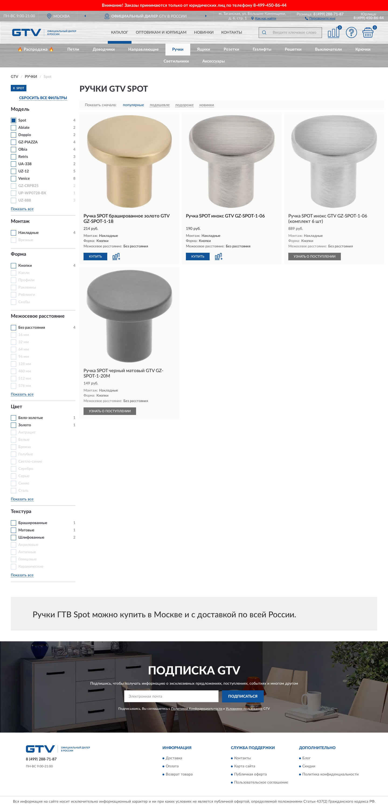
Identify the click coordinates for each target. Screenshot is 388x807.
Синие (23, 483)
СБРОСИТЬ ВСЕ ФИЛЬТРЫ (43, 98)
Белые (23, 440)
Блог (306, 758)
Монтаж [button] (20, 221)
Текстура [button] (21, 511)
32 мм (23, 342)
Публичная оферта (250, 775)
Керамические (30, 567)
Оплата (172, 766)
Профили (26, 280)
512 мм (24, 378)
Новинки (204, 32)
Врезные (25, 240)
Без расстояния (31, 328)
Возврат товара (179, 775)
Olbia (22, 149)
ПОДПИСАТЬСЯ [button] (243, 696)
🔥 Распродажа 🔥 (36, 49)
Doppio (24, 135)
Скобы (24, 302)
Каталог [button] (119, 32)
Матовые (26, 530)
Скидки (308, 766)
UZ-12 (23, 171)
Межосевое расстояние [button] (38, 316)
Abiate (23, 128)
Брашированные (32, 523)
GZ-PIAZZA (28, 142)
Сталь (23, 491)
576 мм (24, 386)
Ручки (177, 49)
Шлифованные (31, 537)
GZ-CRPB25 (28, 186)
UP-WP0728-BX (32, 193)
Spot (22, 120)
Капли (23, 273)
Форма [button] (18, 254)
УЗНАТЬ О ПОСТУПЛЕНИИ (314, 256)
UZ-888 (24, 200)
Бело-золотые (30, 418)
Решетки (293, 49)
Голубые (25, 454)
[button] (320, 18)
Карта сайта (244, 766)
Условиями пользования (244, 708)
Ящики (203, 49)
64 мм (23, 349)
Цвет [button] (16, 406)
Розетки (231, 49)
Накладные (28, 233)
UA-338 (25, 164)
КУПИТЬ (95, 256)
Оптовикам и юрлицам (161, 32)
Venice (24, 179)
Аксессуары (213, 61)
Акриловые (28, 545)
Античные (27, 552)
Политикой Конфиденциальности (196, 708)
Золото (24, 425)
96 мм (23, 357)
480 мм (24, 371)
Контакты (231, 32)
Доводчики (104, 49)
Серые (23, 476)
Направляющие (143, 49)
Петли (73, 49)
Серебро (25, 469)
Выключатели (328, 49)
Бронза (24, 447)
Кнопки (25, 266)
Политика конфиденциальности (330, 775)
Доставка (174, 758)
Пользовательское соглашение (261, 783)
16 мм (23, 335)
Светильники (176, 61)
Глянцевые (27, 559)
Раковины (27, 287)
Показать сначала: (101, 105)
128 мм (24, 364)
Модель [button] (20, 109)
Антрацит (27, 432)
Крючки (362, 49)
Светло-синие (30, 461)
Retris (23, 157)
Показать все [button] (22, 209)
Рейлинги (26, 295)
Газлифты (262, 49)
